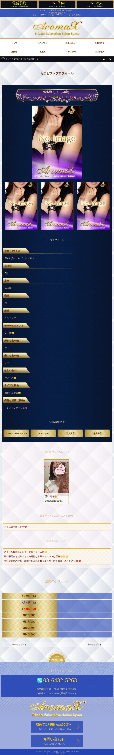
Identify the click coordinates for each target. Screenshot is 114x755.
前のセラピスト (19, 644)
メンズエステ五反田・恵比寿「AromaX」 (57, 10)
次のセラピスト (94, 644)
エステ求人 (99, 52)
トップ (8, 59)
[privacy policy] (103, 59)
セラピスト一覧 (19, 59)
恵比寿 (14, 52)
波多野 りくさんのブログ (57, 451)
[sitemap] (109, 59)
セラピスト (42, 43)
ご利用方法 (99, 43)
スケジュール (71, 52)
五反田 (42, 52)
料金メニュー (71, 43)
